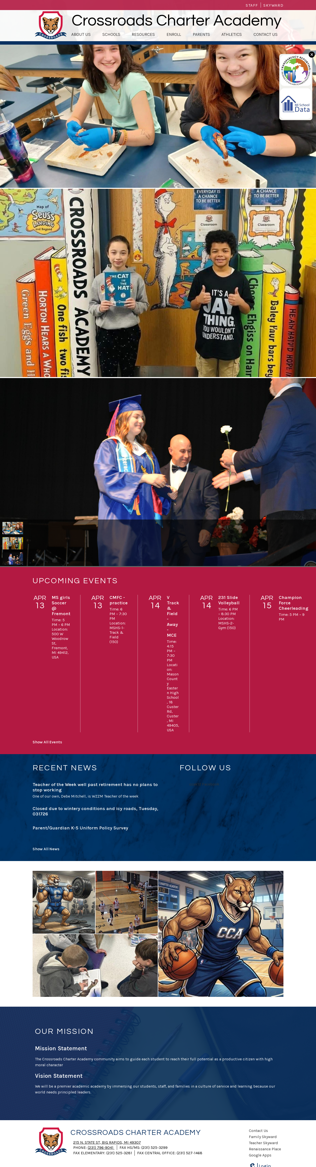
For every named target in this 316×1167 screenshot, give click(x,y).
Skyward (273, 5)
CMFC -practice (118, 600)
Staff (252, 5)
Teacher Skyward (263, 1143)
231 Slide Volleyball (229, 600)
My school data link (293, 93)
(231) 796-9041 (101, 1147)
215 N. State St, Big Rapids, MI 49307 (107, 1142)
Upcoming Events (75, 581)
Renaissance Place (265, 1149)
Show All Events (47, 742)
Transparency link (292, 59)
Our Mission (64, 1031)
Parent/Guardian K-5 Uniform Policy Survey (80, 828)
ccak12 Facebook (204, 784)
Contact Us (258, 1130)
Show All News (46, 849)
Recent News (65, 768)
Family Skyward (263, 1136)
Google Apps (260, 1155)
